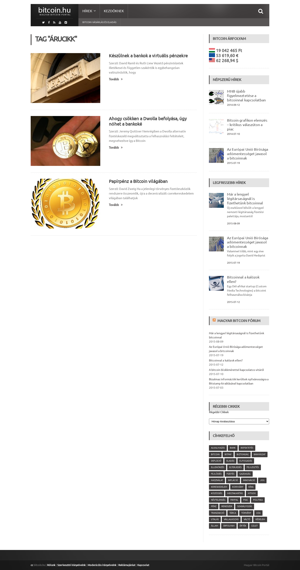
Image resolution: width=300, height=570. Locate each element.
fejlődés (216, 474)
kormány (237, 487)
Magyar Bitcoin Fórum (238, 321)
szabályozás (244, 506)
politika (257, 500)
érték (243, 526)
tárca (232, 513)
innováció (249, 480)
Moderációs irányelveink (101, 565)
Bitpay (228, 454)
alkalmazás (218, 448)
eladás (230, 461)
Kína (250, 487)
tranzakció (217, 513)
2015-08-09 (233, 223)
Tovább (116, 79)
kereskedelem (219, 487)
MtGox (251, 493)
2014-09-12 (233, 104)
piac (245, 500)
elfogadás (245, 461)
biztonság (242, 454)
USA (258, 513)
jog (262, 480)
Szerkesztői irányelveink (71, 565)
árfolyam (229, 526)
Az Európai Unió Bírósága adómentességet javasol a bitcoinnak (247, 153)
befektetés (247, 448)
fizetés (230, 474)
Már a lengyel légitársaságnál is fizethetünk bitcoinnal (245, 198)
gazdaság (244, 474)
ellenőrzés (217, 467)
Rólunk (51, 565)
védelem (260, 519)
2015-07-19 (233, 162)
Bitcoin (215, 454)
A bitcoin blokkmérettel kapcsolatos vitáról (236, 369)
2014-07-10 (233, 133)
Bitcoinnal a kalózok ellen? (225, 360)
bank (233, 448)
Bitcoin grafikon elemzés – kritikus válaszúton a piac (247, 124)
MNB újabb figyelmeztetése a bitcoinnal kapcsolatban (246, 95)
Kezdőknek (114, 11)
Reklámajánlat (126, 565)
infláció (233, 480)
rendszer (226, 506)
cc (32, 565)
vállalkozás (231, 519)
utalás (215, 519)
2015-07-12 (233, 302)
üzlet (254, 526)
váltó (246, 519)
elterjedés (235, 467)
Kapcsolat (143, 565)
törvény (246, 513)
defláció (216, 461)
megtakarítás (235, 493)
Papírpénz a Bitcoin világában (138, 181)
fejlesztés (253, 467)
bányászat (259, 454)
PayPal (234, 500)
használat (217, 480)
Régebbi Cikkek (219, 412)
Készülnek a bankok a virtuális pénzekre (148, 55)
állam (214, 526)
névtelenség (218, 500)
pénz (213, 506)
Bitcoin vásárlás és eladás (99, 22)
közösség (216, 493)
